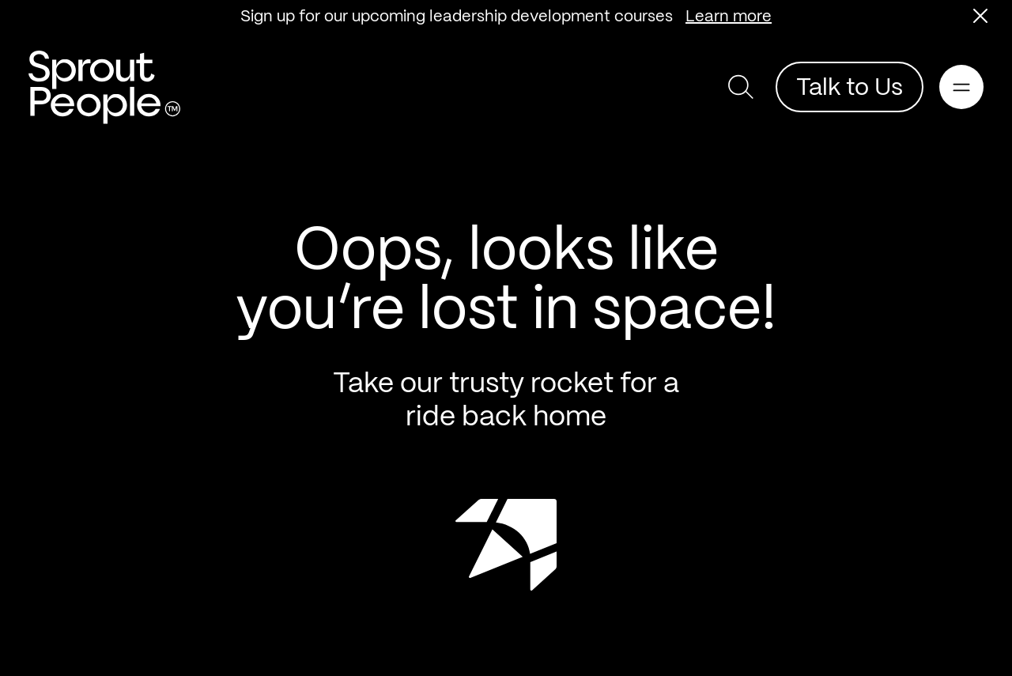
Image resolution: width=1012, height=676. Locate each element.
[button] (980, 15)
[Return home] (104, 87)
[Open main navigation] (961, 87)
